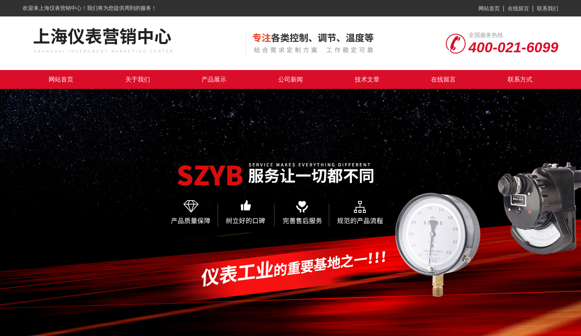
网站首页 (489, 8)
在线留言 (518, 8)
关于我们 (137, 79)
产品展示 (213, 79)
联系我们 (547, 8)
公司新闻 (290, 79)
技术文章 (367, 79)
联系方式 (520, 79)
